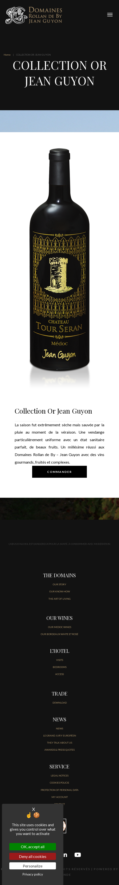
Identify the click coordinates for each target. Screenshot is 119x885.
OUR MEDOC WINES (59, 627)
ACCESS (59, 674)
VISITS (59, 659)
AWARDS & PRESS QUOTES (59, 749)
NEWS (59, 728)
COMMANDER (59, 472)
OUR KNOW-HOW (59, 591)
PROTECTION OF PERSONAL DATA (60, 789)
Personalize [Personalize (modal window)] (32, 866)
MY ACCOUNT (60, 797)
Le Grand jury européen (59, 735)
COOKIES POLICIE (59, 782)
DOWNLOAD (60, 702)
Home (7, 54)
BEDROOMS (59, 667)
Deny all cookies (32, 856)
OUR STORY (59, 584)
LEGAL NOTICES (59, 775)
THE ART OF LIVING (60, 598)
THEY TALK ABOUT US (59, 742)
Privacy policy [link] (32, 874)
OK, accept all (32, 846)
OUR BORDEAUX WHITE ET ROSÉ (59, 634)
